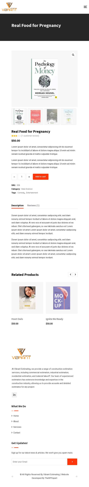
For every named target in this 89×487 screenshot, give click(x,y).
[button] (70, 274)
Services (17, 427)
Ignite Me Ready (54, 318)
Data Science (26, 189)
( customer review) (30, 136)
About (16, 421)
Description (17, 205)
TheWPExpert (51, 478)
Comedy (20, 193)
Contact (16, 432)
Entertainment (32, 193)
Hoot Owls (17, 318)
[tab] (17, 205)
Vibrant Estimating (51, 474)
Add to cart (40, 176)
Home (16, 416)
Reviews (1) (33, 205)
